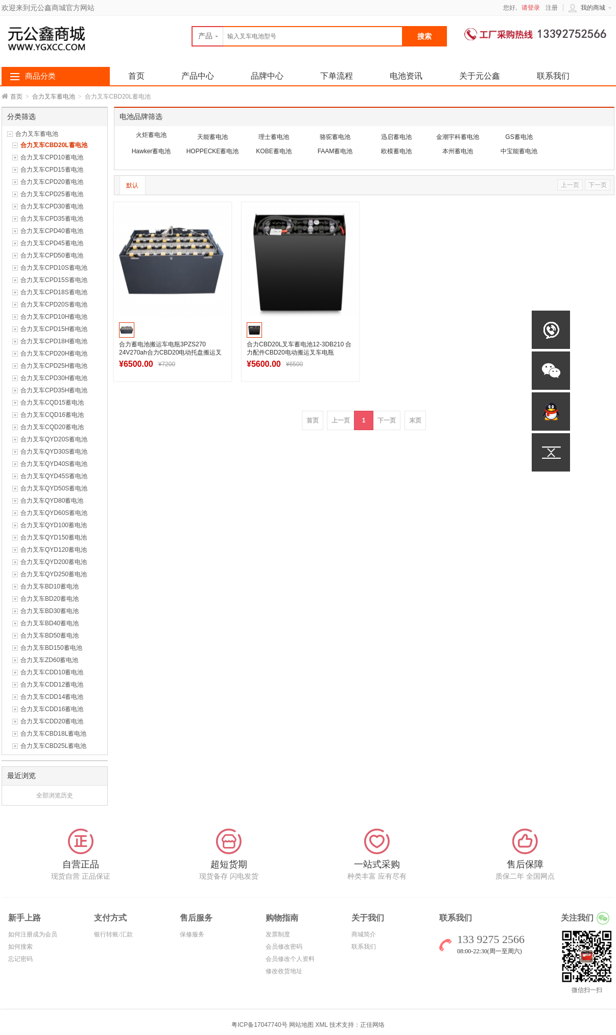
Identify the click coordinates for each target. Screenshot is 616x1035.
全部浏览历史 (54, 795)
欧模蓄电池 (396, 151)
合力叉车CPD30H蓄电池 (53, 378)
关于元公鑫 (479, 76)
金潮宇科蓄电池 (457, 136)
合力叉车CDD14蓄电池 (51, 696)
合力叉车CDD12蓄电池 (51, 684)
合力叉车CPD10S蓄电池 (53, 267)
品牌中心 (267, 76)
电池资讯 (406, 76)
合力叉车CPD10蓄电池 (51, 157)
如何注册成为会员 (32, 934)
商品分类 (40, 76)
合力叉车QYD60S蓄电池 (53, 512)
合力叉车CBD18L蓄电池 (53, 733)
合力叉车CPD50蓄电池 (51, 255)
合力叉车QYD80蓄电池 (51, 500)
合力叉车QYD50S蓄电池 (53, 488)
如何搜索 (20, 946)
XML (321, 1024)
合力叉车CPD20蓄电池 (51, 181)
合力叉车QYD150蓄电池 (53, 537)
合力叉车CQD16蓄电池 (52, 414)
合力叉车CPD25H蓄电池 (53, 365)
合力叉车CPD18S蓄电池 (53, 292)
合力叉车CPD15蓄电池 (51, 169)
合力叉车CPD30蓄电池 (51, 206)
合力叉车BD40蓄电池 (49, 623)
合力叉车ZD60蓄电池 (49, 660)
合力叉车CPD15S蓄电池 (53, 280)
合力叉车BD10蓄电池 (49, 586)
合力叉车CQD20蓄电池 (52, 427)
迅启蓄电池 (396, 136)
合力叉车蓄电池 (53, 96)
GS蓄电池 (518, 136)
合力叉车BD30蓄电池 (49, 611)
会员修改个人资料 (290, 958)
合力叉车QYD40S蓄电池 (53, 463)
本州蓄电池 (457, 151)
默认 (132, 185)
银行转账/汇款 (113, 934)
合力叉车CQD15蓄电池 (52, 402)
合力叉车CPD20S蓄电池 (53, 304)
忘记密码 (20, 958)
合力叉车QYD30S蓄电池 (53, 451)
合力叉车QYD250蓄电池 (53, 574)
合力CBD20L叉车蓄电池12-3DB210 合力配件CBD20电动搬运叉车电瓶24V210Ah (299, 352)
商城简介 (363, 934)
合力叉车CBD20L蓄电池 (53, 145)
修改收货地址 (284, 971)
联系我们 (553, 76)
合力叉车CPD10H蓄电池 (53, 316)
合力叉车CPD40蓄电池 (51, 230)
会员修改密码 (284, 946)
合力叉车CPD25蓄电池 (51, 194)
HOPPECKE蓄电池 (212, 151)
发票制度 (278, 934)
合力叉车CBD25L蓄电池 (53, 745)
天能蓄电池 (212, 136)
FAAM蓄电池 (335, 151)
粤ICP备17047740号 (260, 1024)
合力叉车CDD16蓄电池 (51, 709)
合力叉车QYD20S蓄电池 (53, 439)
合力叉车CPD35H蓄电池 (53, 390)
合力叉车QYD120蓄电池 (53, 549)
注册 (552, 7)
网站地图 (301, 1024)
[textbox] (297, 36)
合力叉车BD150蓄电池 (51, 647)
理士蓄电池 (273, 136)
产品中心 (197, 76)
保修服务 (192, 934)
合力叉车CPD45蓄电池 (51, 243)
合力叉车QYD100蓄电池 (53, 525)
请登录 (531, 7)
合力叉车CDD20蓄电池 (51, 721)
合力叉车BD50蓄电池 (49, 635)
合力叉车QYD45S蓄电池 (53, 476)
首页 (16, 96)
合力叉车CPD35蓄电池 (51, 218)
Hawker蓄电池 (151, 151)
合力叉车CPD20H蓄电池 (53, 353)
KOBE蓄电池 (273, 151)
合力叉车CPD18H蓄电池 (53, 341)
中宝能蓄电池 (519, 151)
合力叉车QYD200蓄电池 (53, 562)
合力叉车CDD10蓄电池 (51, 672)
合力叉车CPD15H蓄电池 (53, 329)
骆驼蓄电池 (335, 136)
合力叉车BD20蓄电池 (49, 598)
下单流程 (336, 76)
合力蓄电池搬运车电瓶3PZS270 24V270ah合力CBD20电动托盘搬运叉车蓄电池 (170, 352)
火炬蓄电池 (151, 134)
